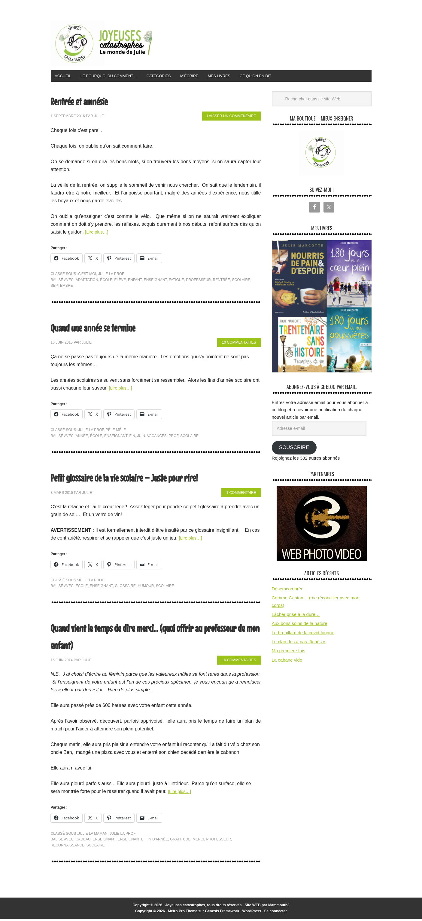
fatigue (176, 282)
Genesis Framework (222, 913)
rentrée (221, 282)
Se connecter (275, 913)
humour (146, 588)
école (106, 282)
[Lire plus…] (98, 233)
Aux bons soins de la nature (299, 625)
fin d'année (156, 841)
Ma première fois (288, 652)
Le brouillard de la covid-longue (303, 634)
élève (120, 282)
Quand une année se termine (110, 328)
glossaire (125, 588)
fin (132, 438)
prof (173, 438)
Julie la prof (111, 276)
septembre (62, 287)
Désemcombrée (288, 590)
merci (198, 841)
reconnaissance (68, 847)
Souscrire (294, 449)
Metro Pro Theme (182, 913)
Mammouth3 (279, 907)
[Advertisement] (262, 41)
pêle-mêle (116, 432)
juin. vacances (151, 438)
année (82, 438)
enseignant (155, 282)
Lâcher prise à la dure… (296, 616)
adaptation (87, 282)
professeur (198, 282)
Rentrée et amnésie (91, 101)
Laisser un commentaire (231, 118)
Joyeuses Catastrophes (101, 43)
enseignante (131, 841)
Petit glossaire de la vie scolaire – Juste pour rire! (154, 478)
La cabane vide (287, 661)
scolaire (241, 282)
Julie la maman (93, 835)
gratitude (180, 841)
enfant (135, 282)
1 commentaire (241, 494)
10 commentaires (239, 344)
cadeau (83, 841)
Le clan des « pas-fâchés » (299, 643)
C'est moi (87, 276)
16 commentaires (239, 662)
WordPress (251, 913)
